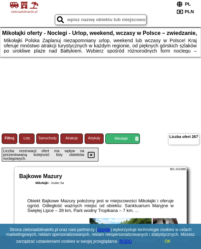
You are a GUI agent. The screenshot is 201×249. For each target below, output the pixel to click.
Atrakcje (71, 138)
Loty (26, 138)
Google (104, 229)
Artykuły (94, 138)
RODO (125, 241)
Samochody (47, 138)
